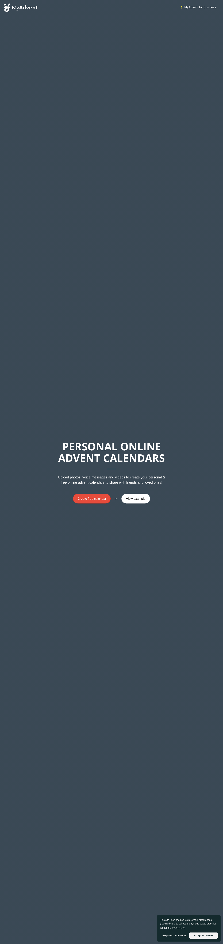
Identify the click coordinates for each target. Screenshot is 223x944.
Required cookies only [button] (174, 935)
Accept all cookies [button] (203, 935)
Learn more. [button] (178, 927)
